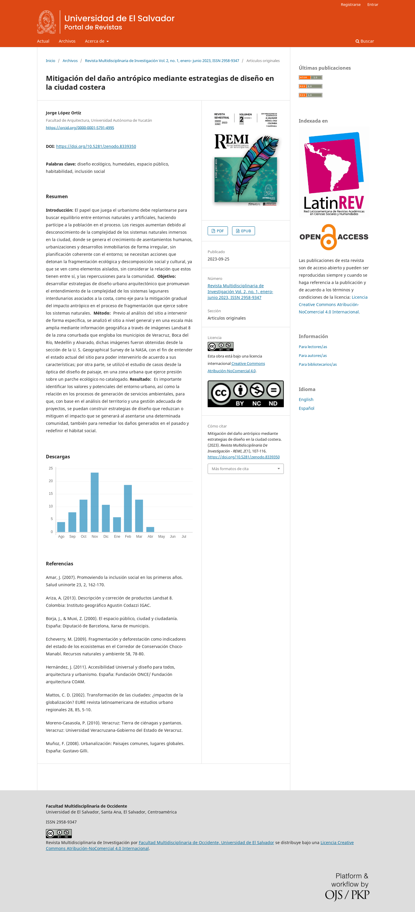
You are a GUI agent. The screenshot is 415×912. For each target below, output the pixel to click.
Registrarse (351, 4)
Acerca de (95, 41)
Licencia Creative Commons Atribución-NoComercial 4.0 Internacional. (333, 304)
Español (306, 408)
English (306, 399)
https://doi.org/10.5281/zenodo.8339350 (96, 146)
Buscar (365, 41)
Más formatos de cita (230, 468)
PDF (220, 230)
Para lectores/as (313, 346)
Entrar (372, 4)
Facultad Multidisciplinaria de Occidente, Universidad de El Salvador (206, 842)
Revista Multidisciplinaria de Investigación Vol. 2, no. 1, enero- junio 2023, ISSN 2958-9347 (162, 60)
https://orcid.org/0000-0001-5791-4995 (80, 127)
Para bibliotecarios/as (318, 364)
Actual (43, 41)
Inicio (50, 60)
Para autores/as (313, 355)
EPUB (245, 230)
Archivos (67, 41)
